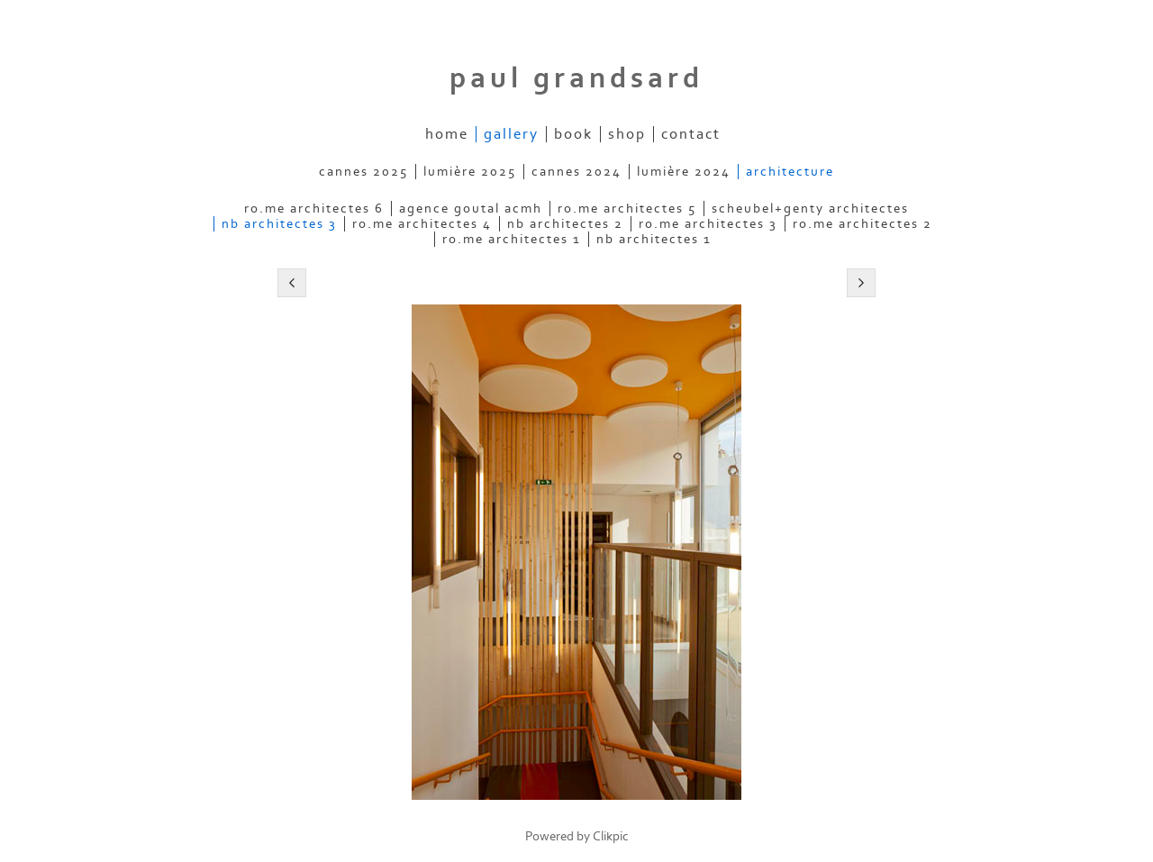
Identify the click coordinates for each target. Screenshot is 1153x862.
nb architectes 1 (654, 239)
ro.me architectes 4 (422, 223)
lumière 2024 (684, 171)
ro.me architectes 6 (314, 208)
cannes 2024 (576, 171)
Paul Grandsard (576, 78)
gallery (511, 134)
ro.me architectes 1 (511, 239)
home (446, 134)
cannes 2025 (363, 171)
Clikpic (611, 836)
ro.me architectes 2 (862, 223)
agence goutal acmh (470, 208)
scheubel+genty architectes (810, 208)
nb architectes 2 (565, 223)
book (573, 134)
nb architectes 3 (279, 223)
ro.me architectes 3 (708, 223)
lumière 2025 (469, 171)
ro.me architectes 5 (627, 208)
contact (691, 134)
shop (627, 134)
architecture (790, 171)
